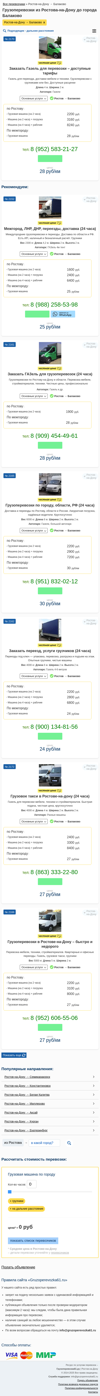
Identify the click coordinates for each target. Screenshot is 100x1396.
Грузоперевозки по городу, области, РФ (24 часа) (50, 505)
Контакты (93, 1392)
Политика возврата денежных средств (78, 1384)
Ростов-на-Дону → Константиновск (27, 1085)
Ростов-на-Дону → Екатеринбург (26, 1130)
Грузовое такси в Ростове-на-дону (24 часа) (50, 796)
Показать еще (12, 1055)
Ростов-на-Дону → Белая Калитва (26, 1094)
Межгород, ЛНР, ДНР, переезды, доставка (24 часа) (50, 229)
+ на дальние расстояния (26, 1208)
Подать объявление (18, 1267)
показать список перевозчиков (33, 1240)
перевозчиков (60, 1252)
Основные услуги (32, 98)
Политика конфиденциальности (81, 1388)
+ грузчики (16, 1201)
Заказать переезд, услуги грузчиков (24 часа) (50, 651)
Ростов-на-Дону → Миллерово (24, 1103)
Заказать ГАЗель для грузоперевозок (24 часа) (50, 374)
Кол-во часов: (17, 1184)
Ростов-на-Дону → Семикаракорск (27, 1076)
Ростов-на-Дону (91, 39)
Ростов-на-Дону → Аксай (20, 1112)
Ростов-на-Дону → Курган (21, 1121)
